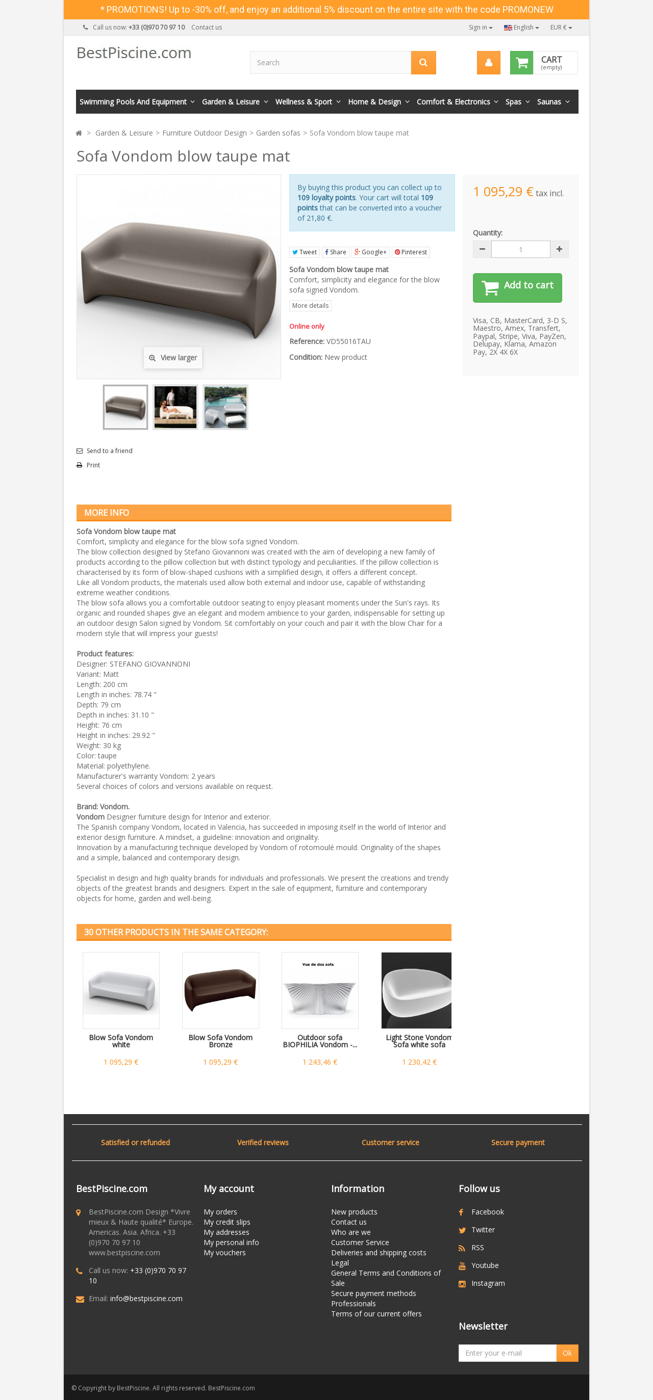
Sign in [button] (481, 27)
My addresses (226, 1232)
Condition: (305, 357)
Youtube (485, 1265)
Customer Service (360, 1242)
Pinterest (411, 252)
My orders (220, 1212)
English (521, 27)
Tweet (304, 252)
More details (310, 305)
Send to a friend (110, 451)
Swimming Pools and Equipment (133, 102)
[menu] (488, 62)
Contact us (206, 27)
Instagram (488, 1283)
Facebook (487, 1212)
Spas (513, 102)
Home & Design (374, 102)
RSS (477, 1247)
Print (93, 465)
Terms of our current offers (376, 1313)
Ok (567, 1353)
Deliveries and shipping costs (378, 1252)
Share (335, 252)
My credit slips (227, 1222)
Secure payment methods (373, 1293)
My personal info (231, 1242)
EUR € (561, 27)
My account (229, 1188)
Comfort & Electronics (453, 102)
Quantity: (488, 232)
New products (354, 1212)
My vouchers (225, 1252)
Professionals (353, 1303)
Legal (340, 1262)
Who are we (351, 1232)
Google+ (371, 252)
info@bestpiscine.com (146, 1298)
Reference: (306, 341)
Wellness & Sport (303, 102)
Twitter (483, 1229)
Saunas (549, 102)
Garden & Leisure (231, 102)
